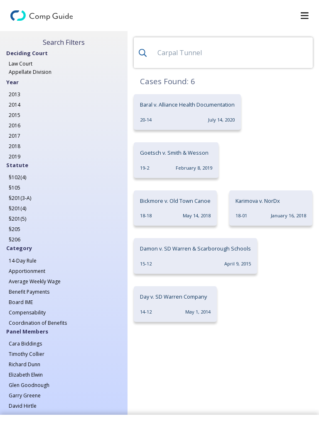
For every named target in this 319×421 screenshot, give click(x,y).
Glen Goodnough (29, 385)
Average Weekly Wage (35, 281)
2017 (14, 135)
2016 (14, 125)
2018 (14, 146)
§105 (14, 187)
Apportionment (27, 271)
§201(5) (17, 218)
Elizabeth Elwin (26, 374)
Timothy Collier (26, 354)
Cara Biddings (25, 343)
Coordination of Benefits (38, 322)
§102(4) (17, 177)
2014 (14, 104)
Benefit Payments (29, 291)
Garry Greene (25, 395)
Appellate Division (30, 71)
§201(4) (17, 208)
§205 (14, 229)
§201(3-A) (20, 198)
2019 (14, 156)
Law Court (20, 63)
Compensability (27, 312)
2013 (14, 94)
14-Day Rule (23, 260)
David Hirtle (23, 405)
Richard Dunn (24, 364)
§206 (14, 239)
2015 (14, 115)
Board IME (21, 302)
